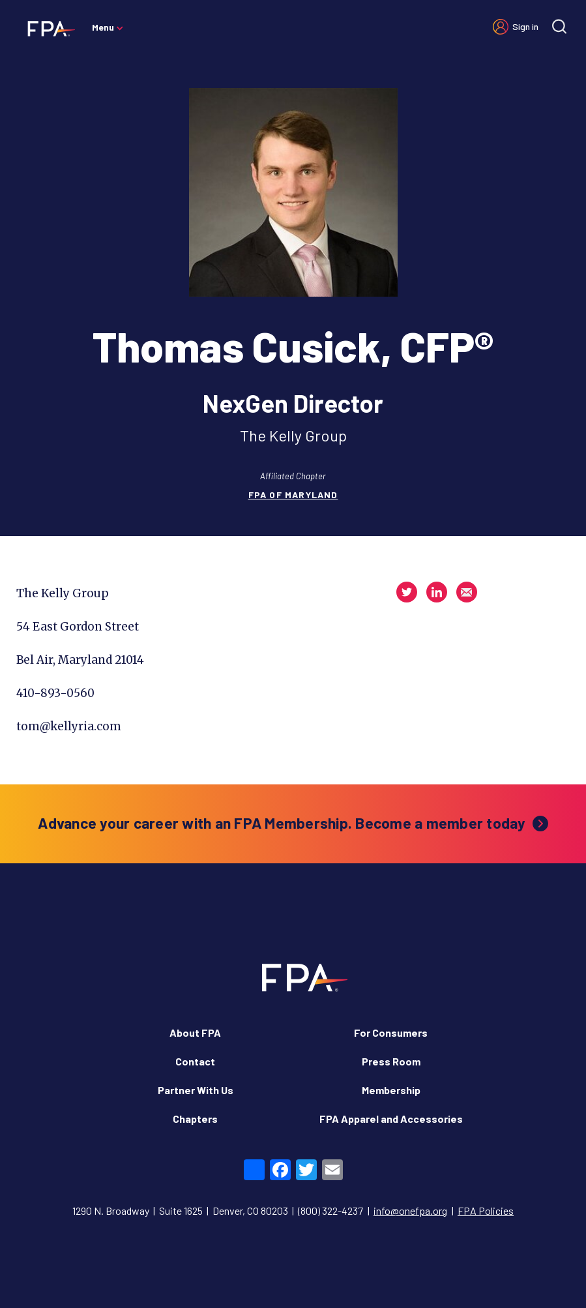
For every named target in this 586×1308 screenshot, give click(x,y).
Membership (391, 1090)
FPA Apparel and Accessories (391, 1118)
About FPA (195, 1032)
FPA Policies (486, 1210)
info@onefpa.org (410, 1210)
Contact (195, 1061)
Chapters (195, 1118)
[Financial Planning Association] (47, 28)
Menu (103, 27)
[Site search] (559, 26)
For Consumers (391, 1032)
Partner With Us (195, 1090)
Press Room (391, 1061)
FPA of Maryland (293, 494)
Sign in (525, 26)
